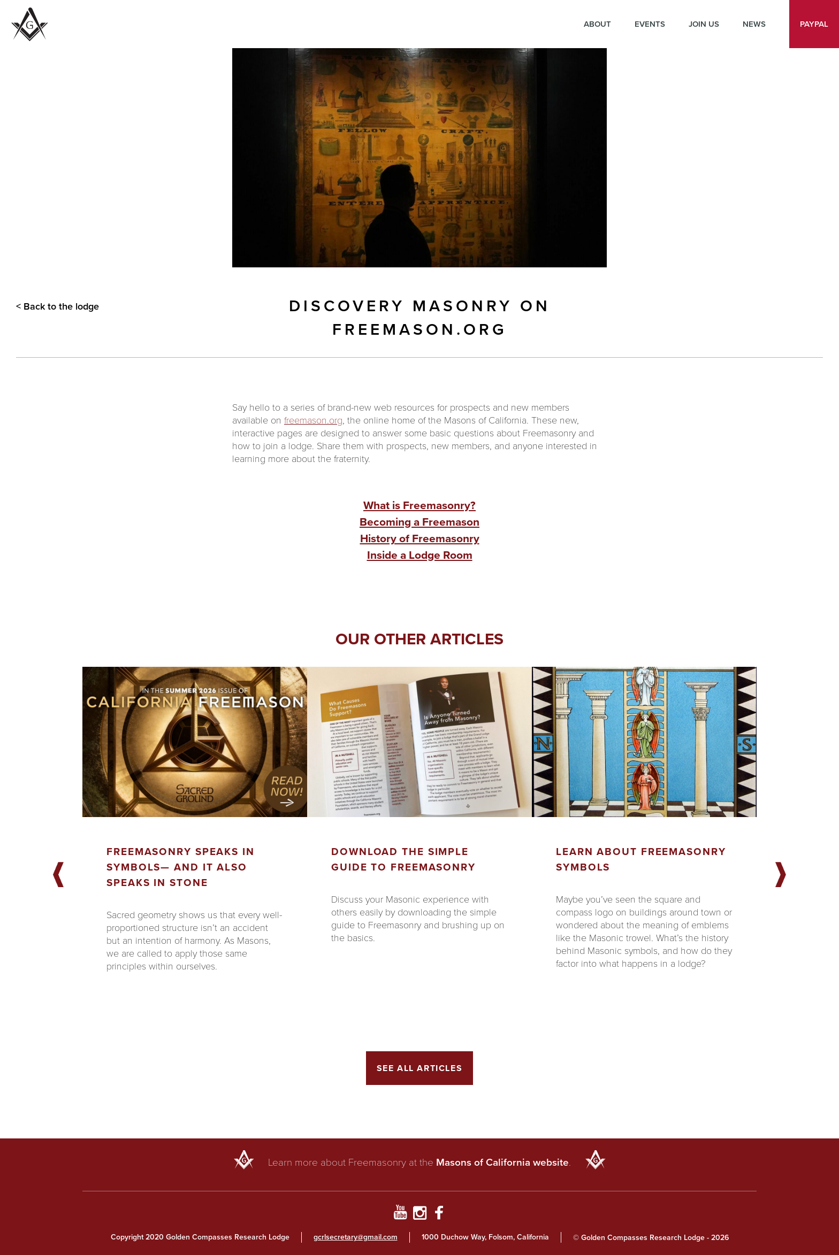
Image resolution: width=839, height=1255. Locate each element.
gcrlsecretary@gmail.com (356, 1237)
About (597, 24)
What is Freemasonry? (419, 505)
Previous (58, 875)
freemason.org (313, 419)
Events (650, 24)
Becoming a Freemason (419, 521)
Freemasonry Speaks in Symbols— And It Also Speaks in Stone (180, 867)
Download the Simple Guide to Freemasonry (403, 859)
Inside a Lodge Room (419, 554)
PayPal (814, 24)
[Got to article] (194, 742)
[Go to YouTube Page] (400, 1214)
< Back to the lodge (57, 306)
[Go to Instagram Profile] (420, 1214)
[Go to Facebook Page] (439, 1214)
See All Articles (420, 1068)
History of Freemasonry (419, 538)
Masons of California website (502, 1162)
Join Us (704, 24)
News (754, 24)
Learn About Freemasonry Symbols (641, 859)
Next (780, 875)
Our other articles (419, 639)
